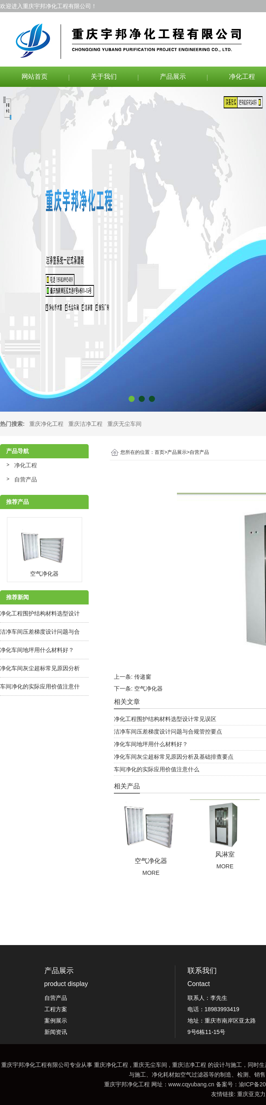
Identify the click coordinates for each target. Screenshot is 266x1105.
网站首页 (35, 76)
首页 (161, 452)
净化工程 (25, 465)
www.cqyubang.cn (191, 1084)
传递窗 (142, 676)
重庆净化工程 (46, 424)
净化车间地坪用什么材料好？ (37, 650)
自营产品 (25, 479)
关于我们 (104, 76)
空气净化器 (148, 688)
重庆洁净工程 (85, 424)
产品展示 (173, 76)
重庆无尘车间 (124, 424)
